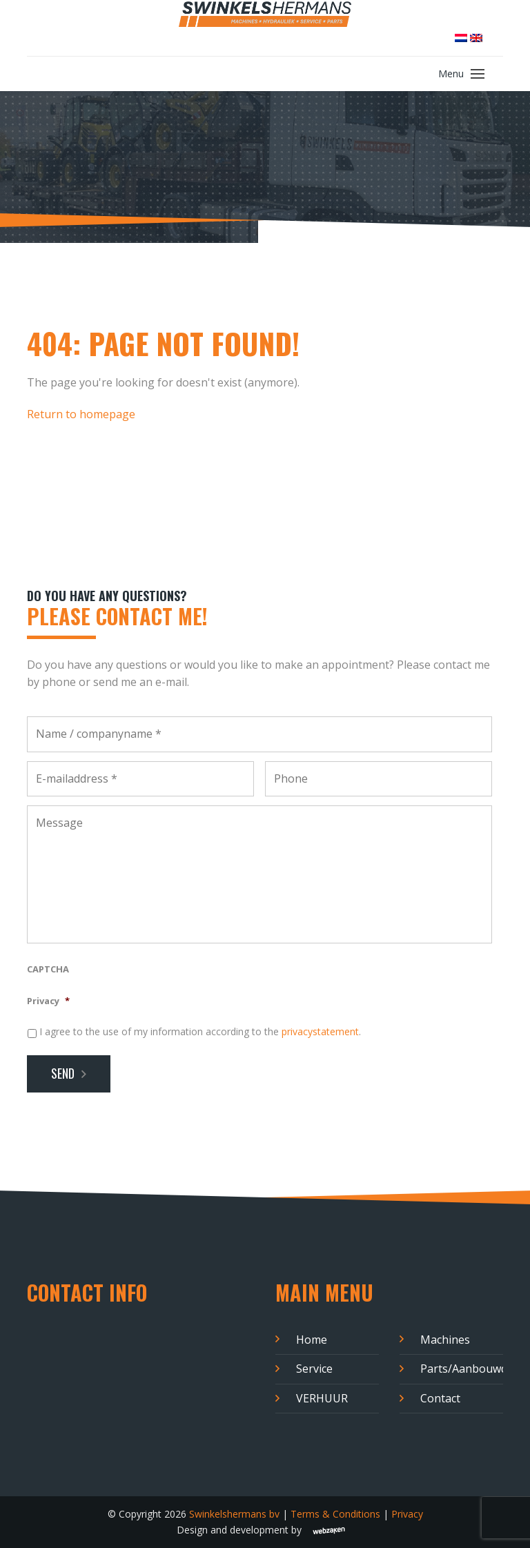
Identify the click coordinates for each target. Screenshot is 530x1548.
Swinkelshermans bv (234, 1513)
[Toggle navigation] (477, 73)
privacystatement (320, 1031)
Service (314, 1368)
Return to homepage (81, 414)
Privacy (48, 1001)
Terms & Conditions (335, 1513)
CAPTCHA (48, 969)
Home (311, 1339)
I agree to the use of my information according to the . (200, 1031)
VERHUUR (322, 1398)
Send (63, 1073)
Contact (440, 1398)
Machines (445, 1339)
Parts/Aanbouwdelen (461, 1368)
